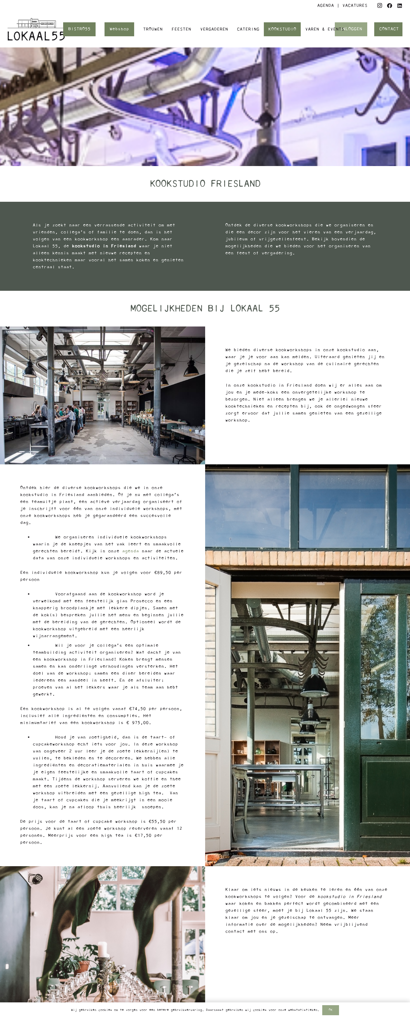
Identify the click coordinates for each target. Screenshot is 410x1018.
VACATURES (355, 5)
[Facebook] (390, 6)
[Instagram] (380, 6)
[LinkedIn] (400, 6)
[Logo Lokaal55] (36, 29)
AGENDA (325, 5)
